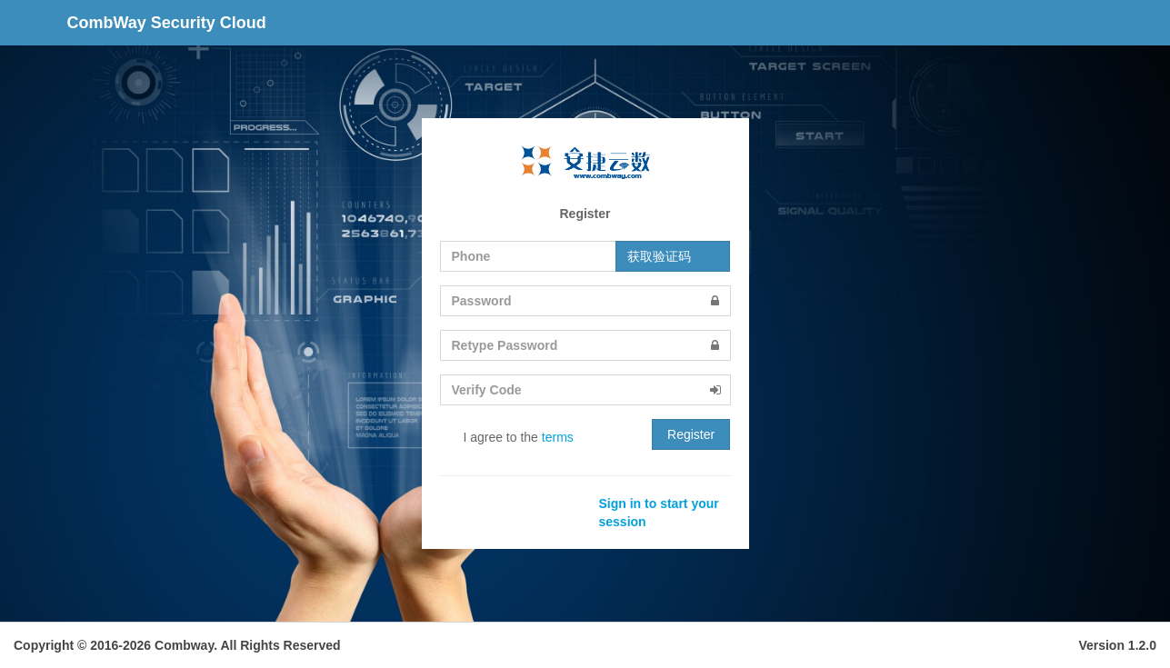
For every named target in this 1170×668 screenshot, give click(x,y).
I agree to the (507, 438)
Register (691, 434)
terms (558, 437)
